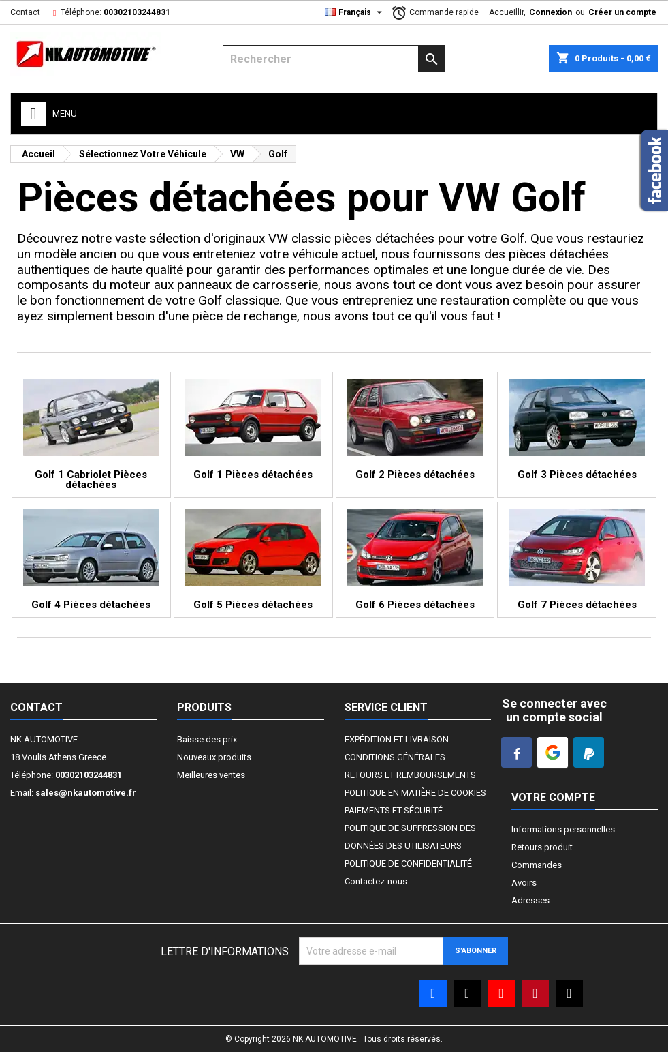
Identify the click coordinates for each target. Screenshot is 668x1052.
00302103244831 (137, 12)
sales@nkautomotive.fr (85, 792)
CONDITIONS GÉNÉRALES (395, 757)
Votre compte (553, 797)
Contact (25, 12)
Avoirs (524, 882)
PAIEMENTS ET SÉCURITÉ (394, 810)
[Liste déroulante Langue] (355, 12)
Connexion (550, 12)
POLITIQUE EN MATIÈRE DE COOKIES (415, 792)
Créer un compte (622, 12)
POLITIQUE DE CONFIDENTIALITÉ (408, 863)
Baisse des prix (207, 739)
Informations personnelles (563, 829)
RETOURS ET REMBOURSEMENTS (410, 775)
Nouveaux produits (214, 757)
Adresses (530, 900)
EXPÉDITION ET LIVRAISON (397, 739)
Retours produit (542, 847)
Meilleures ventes (211, 775)
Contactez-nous (376, 881)
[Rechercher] (334, 58)
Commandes (536, 865)
